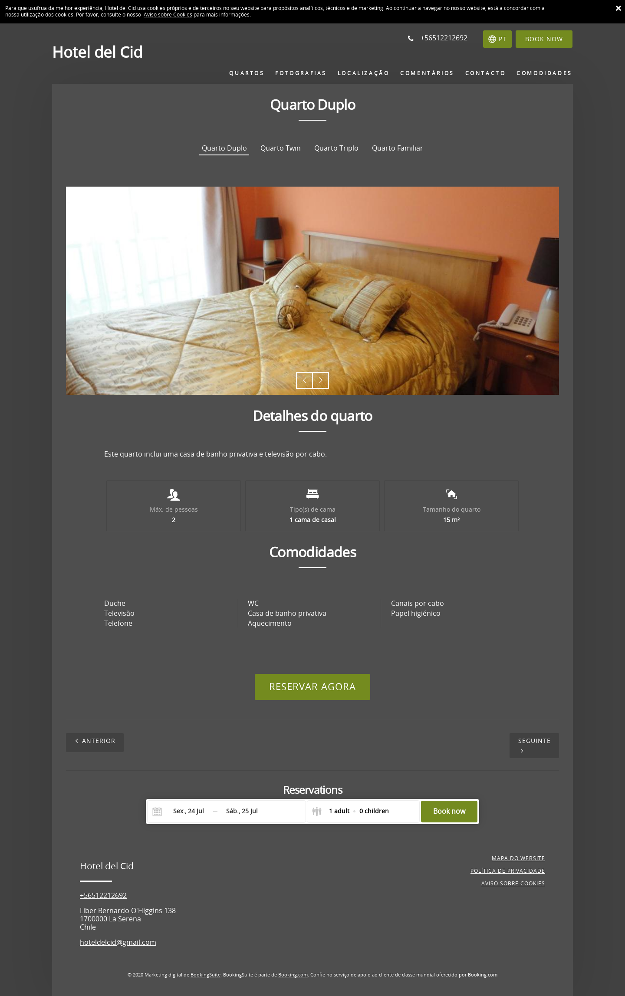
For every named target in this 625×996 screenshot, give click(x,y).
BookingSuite (205, 975)
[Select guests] (350, 811)
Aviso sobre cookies (513, 884)
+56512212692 (103, 895)
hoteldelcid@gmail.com (118, 942)
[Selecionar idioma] (497, 39)
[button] (304, 380)
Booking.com (293, 975)
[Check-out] (242, 811)
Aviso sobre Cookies (168, 15)
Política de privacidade (507, 871)
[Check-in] (181, 811)
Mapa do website (518, 858)
